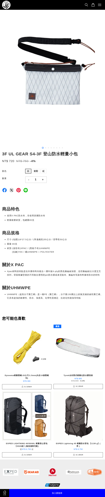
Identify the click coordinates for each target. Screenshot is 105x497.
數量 (4, 178)
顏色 (4, 171)
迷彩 (36, 171)
